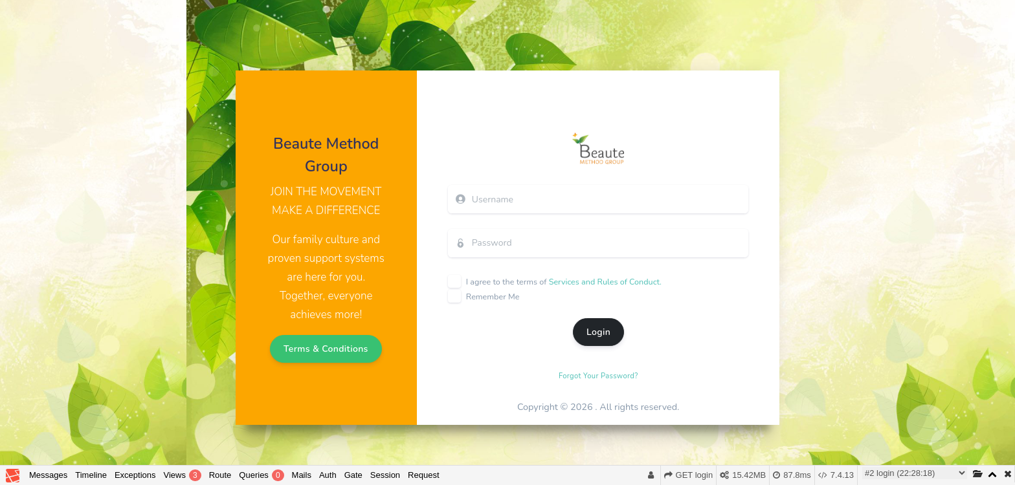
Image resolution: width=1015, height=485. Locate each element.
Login (598, 332)
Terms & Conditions (326, 349)
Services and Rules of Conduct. (605, 281)
